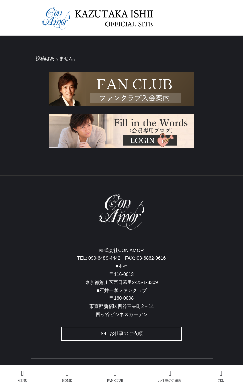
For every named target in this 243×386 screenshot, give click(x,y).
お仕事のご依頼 (170, 375)
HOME (67, 375)
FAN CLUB (115, 375)
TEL (221, 375)
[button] (121, 334)
